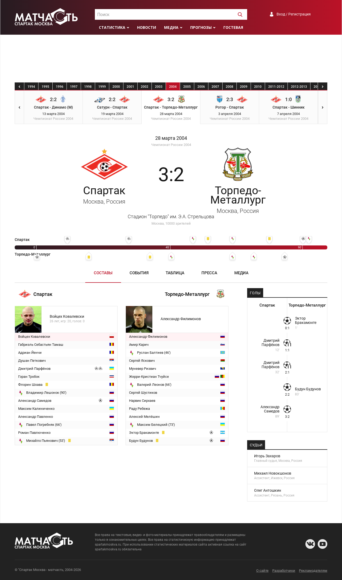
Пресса (209, 273)
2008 (229, 87)
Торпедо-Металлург (238, 199)
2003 (158, 87)
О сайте (262, 571)
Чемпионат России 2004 (171, 145)
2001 (130, 87)
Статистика (112, 27)
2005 (187, 87)
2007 (215, 87)
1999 (102, 87)
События (139, 273)
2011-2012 (276, 87)
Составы (103, 273)
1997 (73, 87)
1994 (31, 87)
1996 (59, 87)
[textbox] (171, 14)
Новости (146, 27)
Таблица (175, 273)
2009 (243, 87)
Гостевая (233, 27)
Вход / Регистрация (294, 14)
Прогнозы (201, 27)
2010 (258, 87)
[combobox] (171, 14)
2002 (144, 87)
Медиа (171, 27)
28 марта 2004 (171, 138)
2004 (173, 87)
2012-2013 (299, 87)
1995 (45, 87)
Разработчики (283, 571)
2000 (116, 87)
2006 (201, 87)
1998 (88, 87)
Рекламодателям (313, 571)
